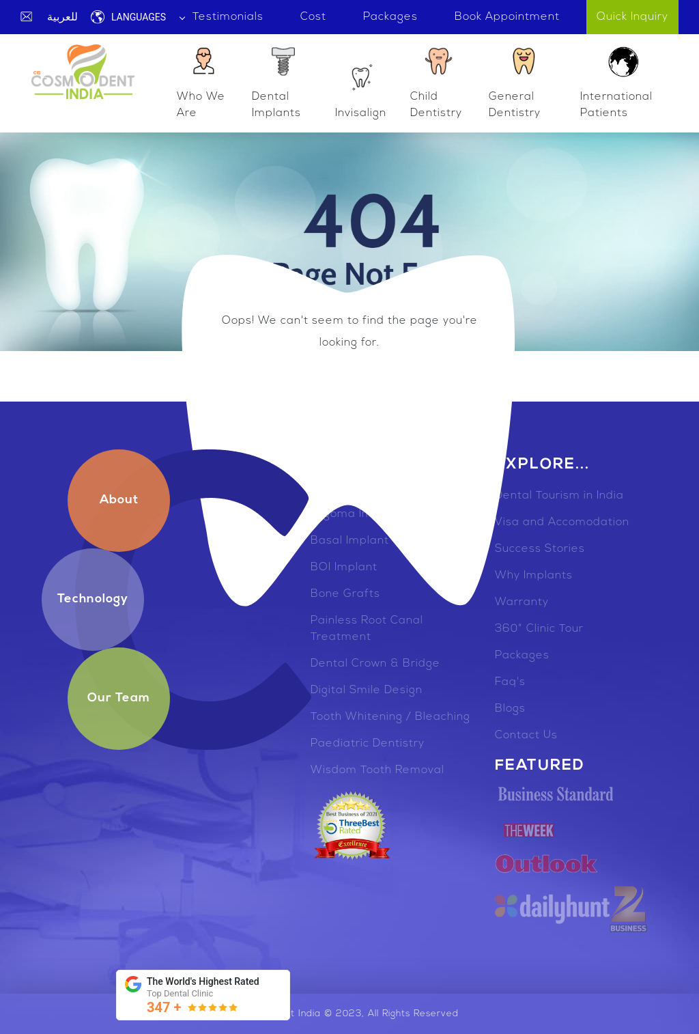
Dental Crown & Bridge (375, 663)
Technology (92, 599)
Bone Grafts (345, 594)
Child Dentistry (436, 81)
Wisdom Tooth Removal (377, 770)
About (119, 500)
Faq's (510, 682)
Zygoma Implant (356, 514)
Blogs (510, 708)
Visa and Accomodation (562, 522)
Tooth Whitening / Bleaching (390, 717)
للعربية (62, 16)
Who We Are (201, 81)
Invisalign (360, 89)
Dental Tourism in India (559, 495)
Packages (522, 655)
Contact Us (526, 735)
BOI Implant (344, 567)
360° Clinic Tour (539, 629)
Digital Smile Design (367, 690)
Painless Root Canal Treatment (367, 629)
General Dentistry (515, 81)
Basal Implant (350, 540)
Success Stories (540, 549)
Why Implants (534, 575)
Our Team (118, 698)
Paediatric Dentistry (368, 743)
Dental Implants (276, 81)
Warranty (522, 602)
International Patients (616, 81)
